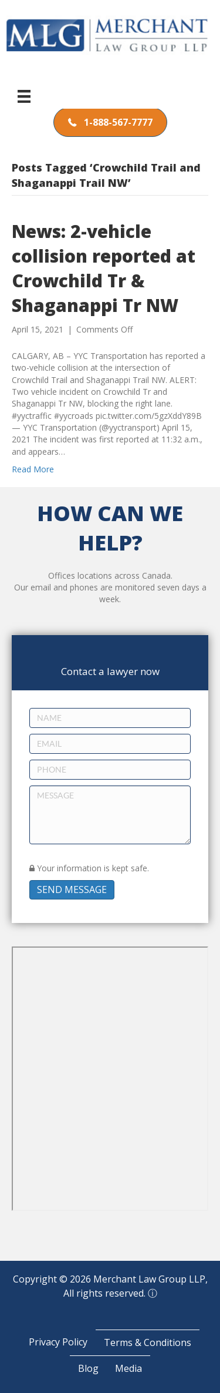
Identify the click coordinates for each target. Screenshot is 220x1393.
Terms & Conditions (147, 1342)
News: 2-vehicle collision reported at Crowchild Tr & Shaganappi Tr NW (103, 268)
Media (128, 1368)
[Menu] (24, 96)
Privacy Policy (58, 1341)
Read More (33, 469)
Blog (88, 1368)
